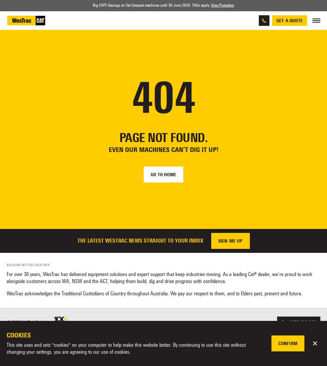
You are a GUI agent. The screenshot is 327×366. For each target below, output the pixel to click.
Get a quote (289, 20)
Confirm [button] (287, 343)
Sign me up (230, 241)
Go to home (163, 174)
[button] (315, 343)
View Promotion (222, 5)
